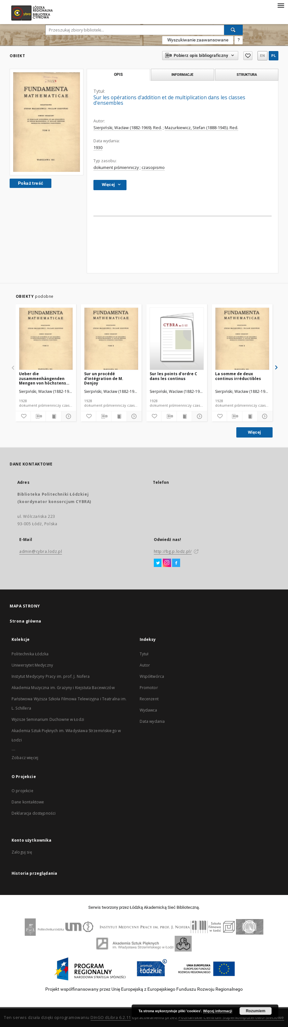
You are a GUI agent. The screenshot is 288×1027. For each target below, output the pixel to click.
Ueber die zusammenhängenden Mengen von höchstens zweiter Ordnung (42, 378)
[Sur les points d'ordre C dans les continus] (177, 339)
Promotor (149, 687)
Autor (145, 665)
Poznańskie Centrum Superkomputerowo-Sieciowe (231, 1017)
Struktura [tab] (247, 74)
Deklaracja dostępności (34, 813)
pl (273, 56)
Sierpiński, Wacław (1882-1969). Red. (127, 127)
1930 (97, 147)
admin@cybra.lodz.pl (40, 551)
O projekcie (22, 790)
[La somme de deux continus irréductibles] (242, 339)
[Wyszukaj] (233, 30)
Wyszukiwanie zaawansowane (197, 39)
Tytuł (144, 654)
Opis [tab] (118, 74)
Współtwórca (152, 676)
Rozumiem (256, 1011)
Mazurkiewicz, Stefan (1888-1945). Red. (201, 127)
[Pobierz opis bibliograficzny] (38, 416)
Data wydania (152, 721)
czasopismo (153, 167)
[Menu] (280, 5)
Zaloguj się (22, 852)
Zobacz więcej (25, 757)
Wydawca (148, 710)
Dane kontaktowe (28, 802)
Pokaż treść (30, 183)
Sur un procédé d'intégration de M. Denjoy (103, 378)
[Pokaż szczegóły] (67, 416)
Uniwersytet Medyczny (32, 665)
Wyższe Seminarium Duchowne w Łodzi (48, 719)
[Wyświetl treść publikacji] (53, 416)
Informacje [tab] (182, 74)
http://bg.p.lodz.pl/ (173, 551)
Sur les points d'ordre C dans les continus (173, 376)
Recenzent (149, 699)
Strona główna (25, 621)
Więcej (254, 432)
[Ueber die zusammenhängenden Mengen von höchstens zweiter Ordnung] (46, 339)
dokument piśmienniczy (116, 167)
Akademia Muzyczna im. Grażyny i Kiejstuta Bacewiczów (63, 687)
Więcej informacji (217, 1011)
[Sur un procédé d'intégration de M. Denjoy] (111, 339)
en (262, 56)
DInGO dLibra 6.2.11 (111, 1017)
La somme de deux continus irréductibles (238, 376)
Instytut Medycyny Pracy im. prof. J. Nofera (51, 676)
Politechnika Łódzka (30, 654)
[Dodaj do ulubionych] (23, 416)
